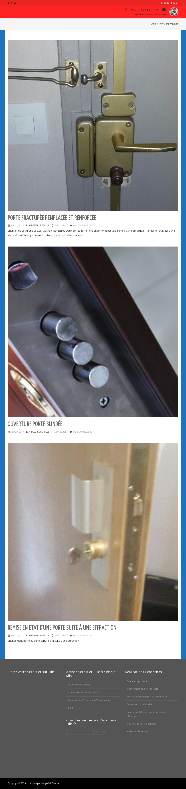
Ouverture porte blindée (35, 424)
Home (153, 24)
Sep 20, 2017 (17, 431)
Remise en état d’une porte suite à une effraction (62, 628)
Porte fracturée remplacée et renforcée (52, 218)
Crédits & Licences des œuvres (84, 692)
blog (70, 707)
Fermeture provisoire (138, 681)
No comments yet (83, 225)
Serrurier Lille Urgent (137, 731)
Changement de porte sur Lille (142, 688)
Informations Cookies (79, 684)
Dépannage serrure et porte (141, 723)
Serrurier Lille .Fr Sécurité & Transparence (89, 700)
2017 (160, 24)
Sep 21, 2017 (17, 225)
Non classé (61, 225)
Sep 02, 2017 (17, 635)
